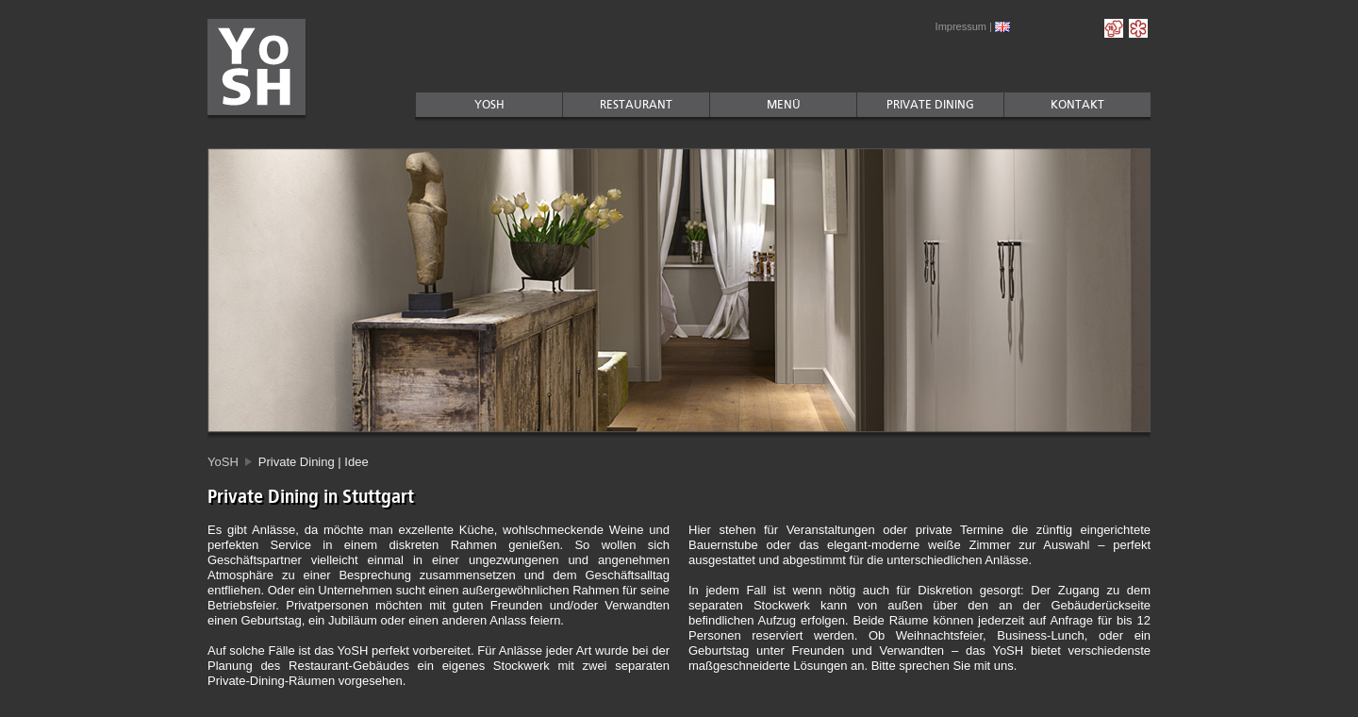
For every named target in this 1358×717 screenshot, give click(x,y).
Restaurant (636, 104)
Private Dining (930, 104)
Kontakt (1077, 104)
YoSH (489, 104)
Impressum (961, 26)
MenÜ (784, 104)
